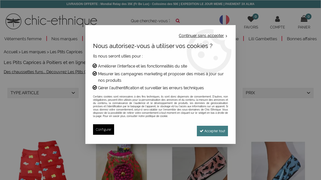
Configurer (104, 129)
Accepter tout (210, 129)
